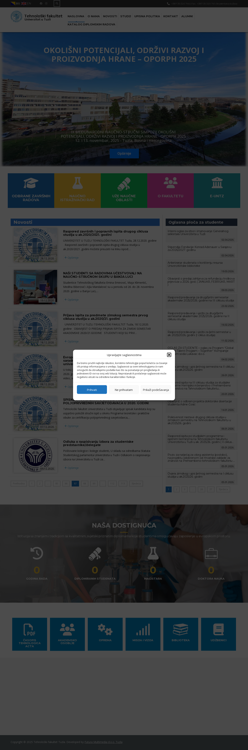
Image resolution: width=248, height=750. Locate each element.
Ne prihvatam (124, 389)
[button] (169, 355)
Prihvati (92, 389)
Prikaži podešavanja (156, 389)
